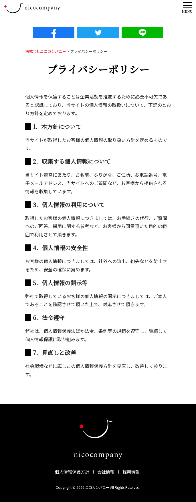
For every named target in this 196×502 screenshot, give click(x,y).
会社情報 (105, 472)
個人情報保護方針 (72, 472)
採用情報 (131, 472)
